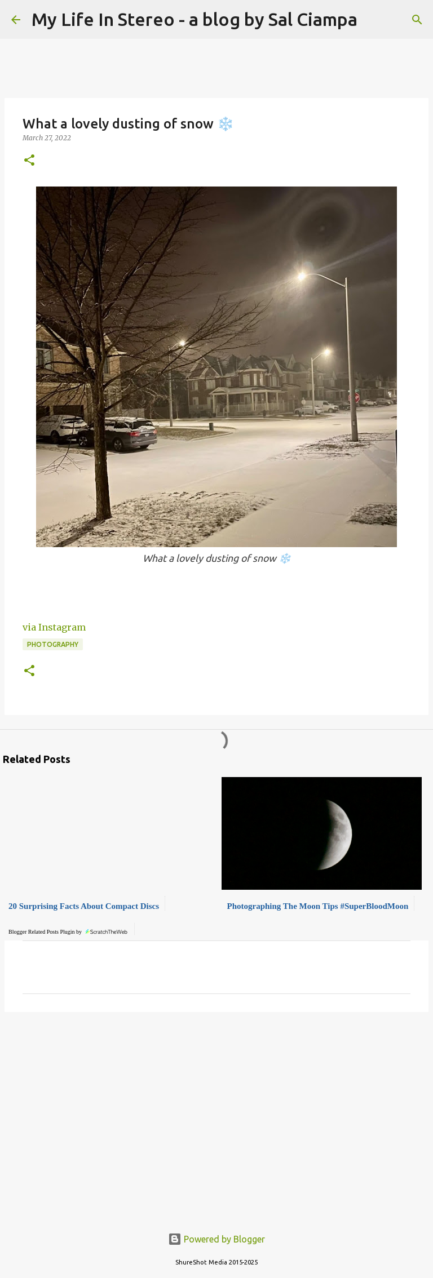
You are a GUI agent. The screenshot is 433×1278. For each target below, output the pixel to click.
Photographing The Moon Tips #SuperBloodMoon (318, 906)
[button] (29, 160)
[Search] (417, 19)
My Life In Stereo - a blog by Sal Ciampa (194, 19)
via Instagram (54, 627)
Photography (52, 644)
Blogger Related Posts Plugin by (68, 930)
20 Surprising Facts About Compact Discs (83, 906)
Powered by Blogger (216, 1239)
